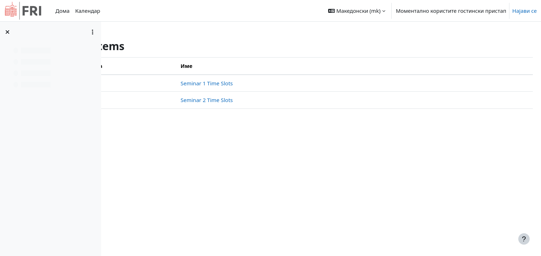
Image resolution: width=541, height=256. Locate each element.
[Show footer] (524, 239)
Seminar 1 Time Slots (274, 83)
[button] (357, 10)
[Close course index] (7, 32)
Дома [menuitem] (62, 10)
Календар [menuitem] (87, 10)
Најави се (524, 10)
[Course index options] (92, 32)
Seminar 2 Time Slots (274, 99)
